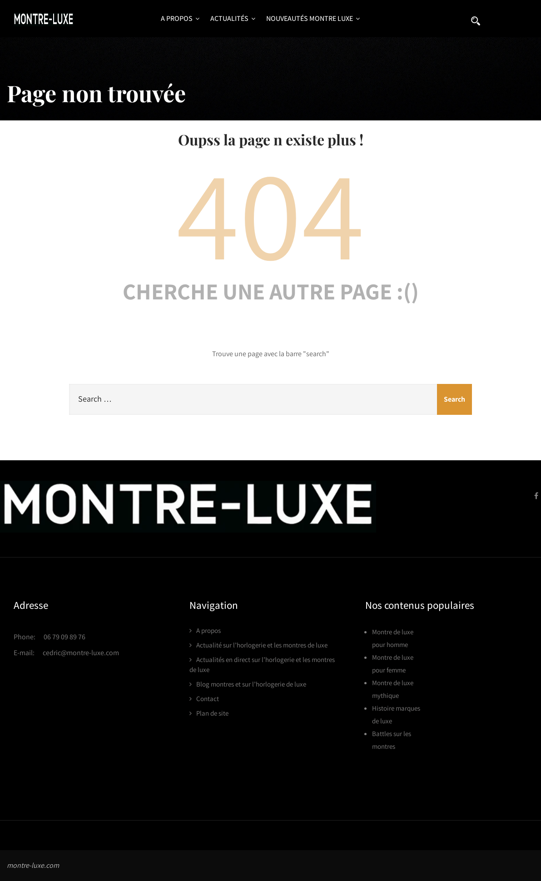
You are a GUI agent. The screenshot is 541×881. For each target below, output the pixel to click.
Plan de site (212, 713)
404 (271, 212)
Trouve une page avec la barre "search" (270, 353)
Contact (207, 698)
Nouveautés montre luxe (313, 18)
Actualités (232, 18)
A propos (180, 18)
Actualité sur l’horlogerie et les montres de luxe (262, 645)
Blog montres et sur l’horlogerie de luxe (251, 684)
